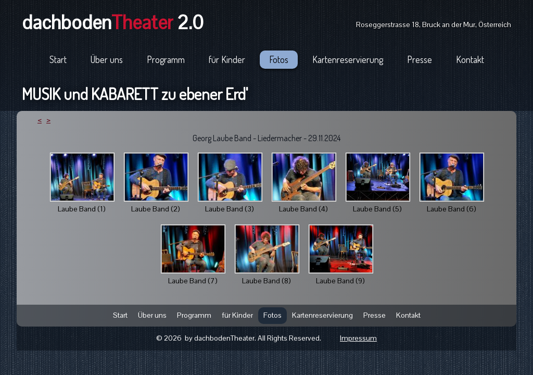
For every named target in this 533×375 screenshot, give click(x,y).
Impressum (358, 338)
